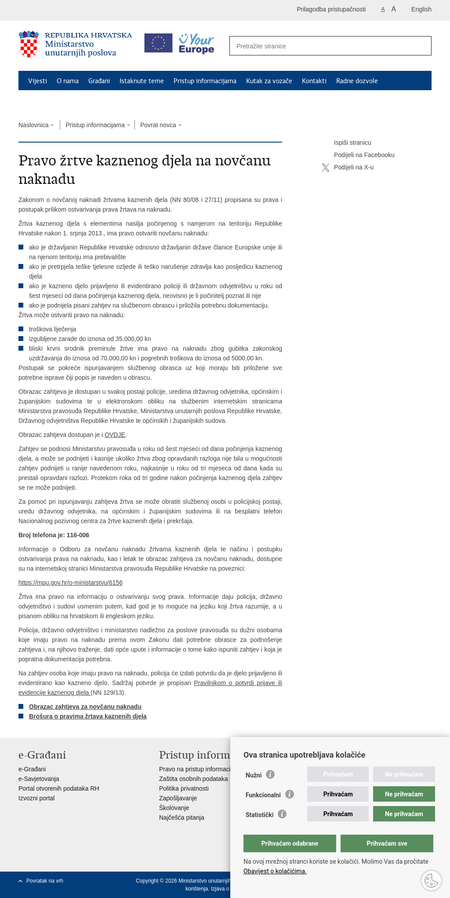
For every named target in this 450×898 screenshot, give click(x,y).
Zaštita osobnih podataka (193, 778)
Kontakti (314, 81)
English (421, 9)
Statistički (259, 814)
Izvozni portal (36, 798)
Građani (99, 81)
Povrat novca (158, 124)
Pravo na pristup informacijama (201, 769)
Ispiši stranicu (346, 143)
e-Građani (32, 769)
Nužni (253, 775)
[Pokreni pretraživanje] (420, 46)
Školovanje (174, 807)
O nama (68, 81)
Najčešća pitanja (181, 817)
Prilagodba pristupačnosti (331, 9)
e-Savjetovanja (38, 778)
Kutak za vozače (269, 81)
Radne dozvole (357, 81)
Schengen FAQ (49, 101)
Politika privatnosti (184, 788)
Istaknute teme (142, 81)
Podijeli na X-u (348, 168)
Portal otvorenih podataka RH (58, 788)
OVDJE (115, 434)
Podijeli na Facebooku (358, 155)
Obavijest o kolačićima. (275, 871)
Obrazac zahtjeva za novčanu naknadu (85, 706)
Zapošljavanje (178, 798)
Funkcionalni (263, 795)
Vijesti (37, 81)
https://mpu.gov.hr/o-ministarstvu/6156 (70, 582)
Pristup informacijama (205, 81)
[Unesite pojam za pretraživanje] (321, 46)
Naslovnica (33, 124)
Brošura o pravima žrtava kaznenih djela (88, 716)
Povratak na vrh (44, 881)
